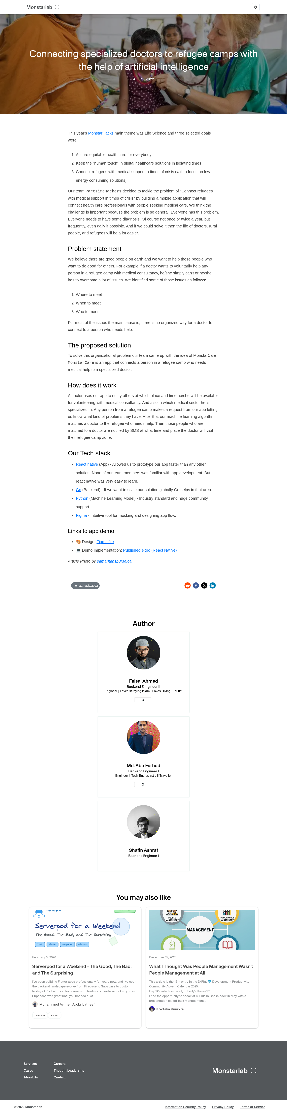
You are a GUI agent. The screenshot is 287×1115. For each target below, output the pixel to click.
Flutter (54, 1015)
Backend (40, 1015)
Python (82, 498)
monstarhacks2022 (85, 585)
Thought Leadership (69, 1070)
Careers (60, 1063)
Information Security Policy (185, 1107)
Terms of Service (252, 1107)
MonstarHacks (101, 133)
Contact (60, 1077)
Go (78, 490)
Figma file (105, 541)
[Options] (256, 7)
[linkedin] (212, 585)
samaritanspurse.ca (114, 561)
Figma (81, 515)
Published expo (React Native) (150, 550)
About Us (31, 1077)
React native (87, 464)
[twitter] (204, 585)
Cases (28, 1070)
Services (30, 1063)
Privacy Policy (223, 1107)
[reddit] (187, 585)
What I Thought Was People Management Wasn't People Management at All (201, 969)
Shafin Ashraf (143, 850)
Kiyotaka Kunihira (170, 1009)
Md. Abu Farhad (143, 765)
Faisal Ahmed (143, 680)
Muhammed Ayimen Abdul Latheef (66, 1004)
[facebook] (196, 585)
